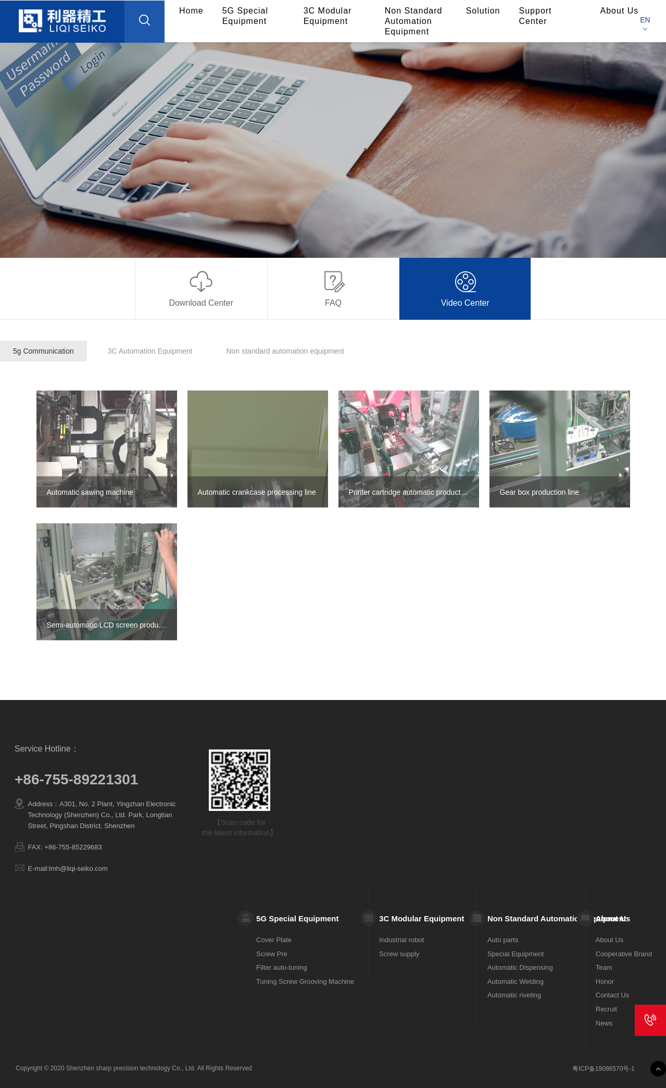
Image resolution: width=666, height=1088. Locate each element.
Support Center (535, 16)
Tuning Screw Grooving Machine (305, 981)
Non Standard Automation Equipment (414, 21)
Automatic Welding (515, 981)
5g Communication (43, 351)
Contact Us (612, 995)
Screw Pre (271, 954)
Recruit (606, 1009)
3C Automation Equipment (150, 351)
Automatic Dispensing (520, 967)
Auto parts (502, 940)
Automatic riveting (514, 995)
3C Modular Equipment (328, 16)
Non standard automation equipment (285, 351)
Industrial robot (401, 940)
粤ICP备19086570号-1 (603, 1068)
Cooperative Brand (624, 954)
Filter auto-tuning (281, 967)
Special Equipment (515, 954)
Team (604, 967)
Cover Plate (274, 940)
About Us (609, 940)
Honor (605, 981)
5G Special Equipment (245, 16)
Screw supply (399, 954)
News (604, 1023)
